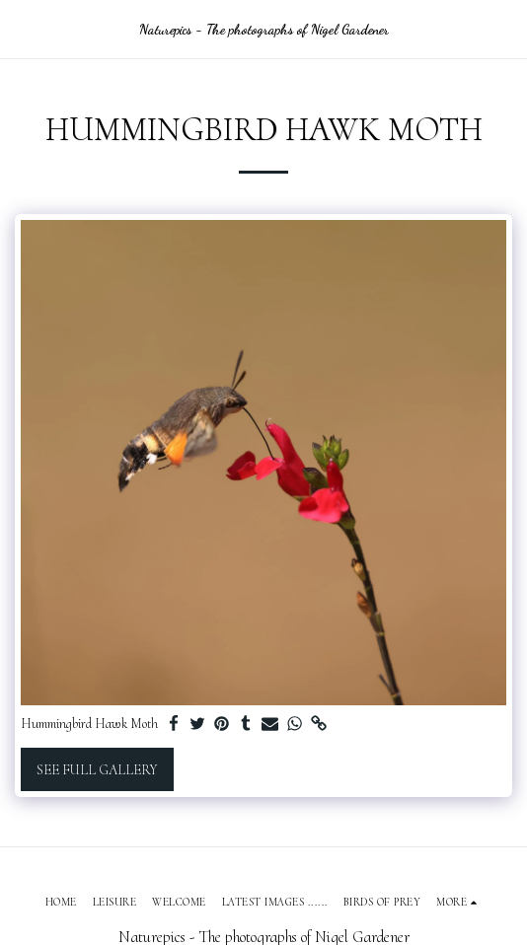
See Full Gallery (97, 770)
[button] (21, 28)
